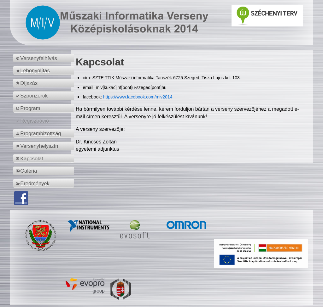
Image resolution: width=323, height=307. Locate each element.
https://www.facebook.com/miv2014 (137, 96)
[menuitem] (45, 58)
